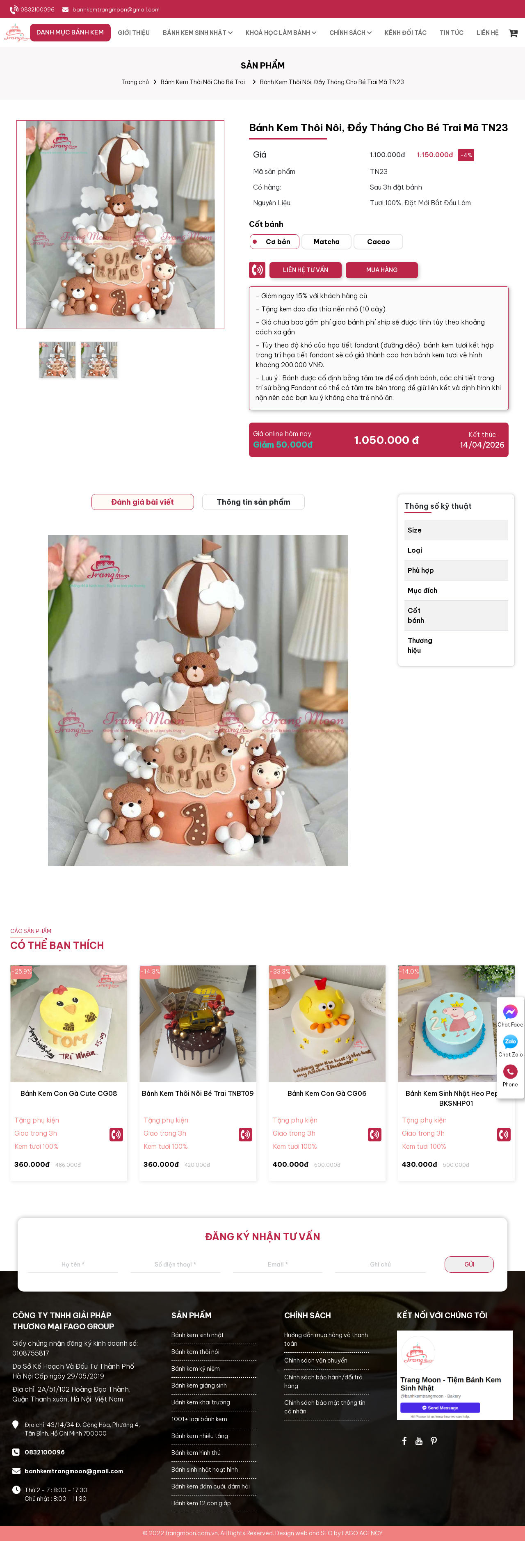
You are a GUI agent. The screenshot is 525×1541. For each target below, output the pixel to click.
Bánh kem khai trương (200, 1402)
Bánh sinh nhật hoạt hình (204, 1469)
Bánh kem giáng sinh (199, 1385)
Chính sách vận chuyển (315, 1360)
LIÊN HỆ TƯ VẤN (305, 270)
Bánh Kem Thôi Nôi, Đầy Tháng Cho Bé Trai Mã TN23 (332, 82)
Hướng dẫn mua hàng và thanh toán (326, 1339)
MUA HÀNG (381, 270)
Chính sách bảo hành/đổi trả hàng (323, 1382)
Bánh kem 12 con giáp (201, 1503)
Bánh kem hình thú (196, 1452)
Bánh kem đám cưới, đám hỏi (210, 1486)
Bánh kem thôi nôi (195, 1352)
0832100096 (38, 9)
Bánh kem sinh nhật (197, 1335)
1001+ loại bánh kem (199, 1419)
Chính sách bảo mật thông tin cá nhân (324, 1407)
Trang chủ (135, 82)
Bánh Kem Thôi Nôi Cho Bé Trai (203, 82)
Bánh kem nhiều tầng (199, 1436)
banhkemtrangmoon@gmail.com (116, 9)
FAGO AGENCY (362, 1533)
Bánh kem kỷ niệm (195, 1368)
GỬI (469, 1264)
